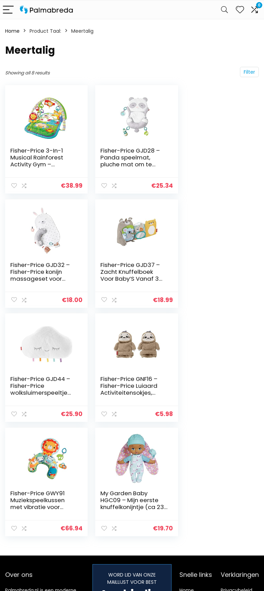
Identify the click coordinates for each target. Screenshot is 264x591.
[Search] (224, 10)
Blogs (185, 500)
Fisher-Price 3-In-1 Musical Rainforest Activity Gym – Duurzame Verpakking (41, 160)
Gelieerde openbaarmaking (241, 510)
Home (12, 31)
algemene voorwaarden (236, 494)
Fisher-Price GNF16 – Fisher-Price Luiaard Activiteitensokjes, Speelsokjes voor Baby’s (213, 278)
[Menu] (8, 10)
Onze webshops (191, 513)
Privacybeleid (236, 481)
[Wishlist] (240, 10)
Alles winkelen (195, 491)
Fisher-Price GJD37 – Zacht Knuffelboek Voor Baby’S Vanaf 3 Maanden (40, 274)
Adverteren (192, 526)
